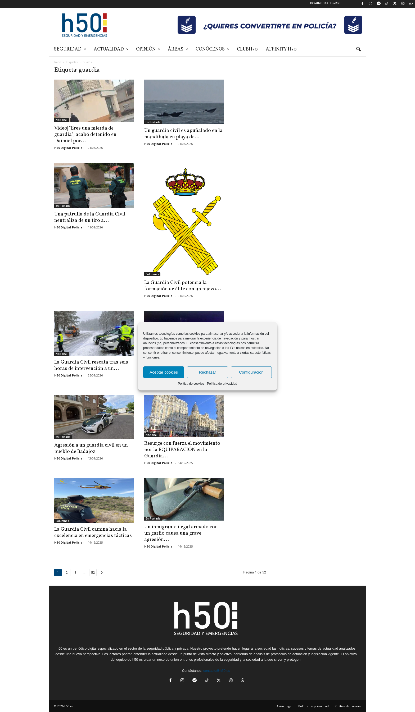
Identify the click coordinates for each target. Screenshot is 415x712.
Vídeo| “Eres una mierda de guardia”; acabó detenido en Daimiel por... (85, 134)
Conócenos (212, 49)
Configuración (251, 372)
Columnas (152, 274)
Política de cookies (191, 383)
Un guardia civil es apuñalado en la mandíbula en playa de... (183, 133)
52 (93, 573)
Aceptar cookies (164, 372)
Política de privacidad (222, 383)
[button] (358, 49)
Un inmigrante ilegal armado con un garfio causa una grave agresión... (181, 533)
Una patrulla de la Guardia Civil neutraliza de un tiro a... (89, 217)
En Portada (153, 122)
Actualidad (111, 49)
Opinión (148, 49)
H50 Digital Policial (69, 148)
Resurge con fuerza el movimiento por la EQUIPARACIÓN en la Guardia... (182, 450)
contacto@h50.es (216, 671)
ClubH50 (247, 49)
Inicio (57, 62)
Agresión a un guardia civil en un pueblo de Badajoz (91, 448)
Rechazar (207, 372)
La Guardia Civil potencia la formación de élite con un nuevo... (182, 285)
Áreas (178, 49)
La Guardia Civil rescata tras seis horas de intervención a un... (91, 365)
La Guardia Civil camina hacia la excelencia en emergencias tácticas (93, 532)
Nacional (61, 120)
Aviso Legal (284, 706)
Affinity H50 (281, 49)
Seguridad (70, 49)
